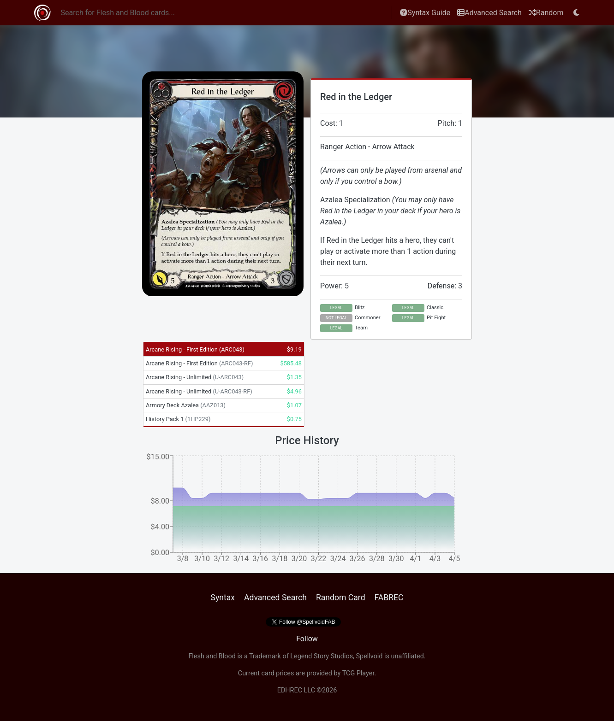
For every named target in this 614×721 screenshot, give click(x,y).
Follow (307, 638)
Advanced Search (489, 12)
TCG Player (358, 673)
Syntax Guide (425, 12)
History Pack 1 (178, 419)
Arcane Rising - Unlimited (195, 377)
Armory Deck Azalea (186, 405)
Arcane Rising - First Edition (195, 349)
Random (546, 12)
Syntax (222, 597)
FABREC (389, 597)
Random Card (340, 597)
